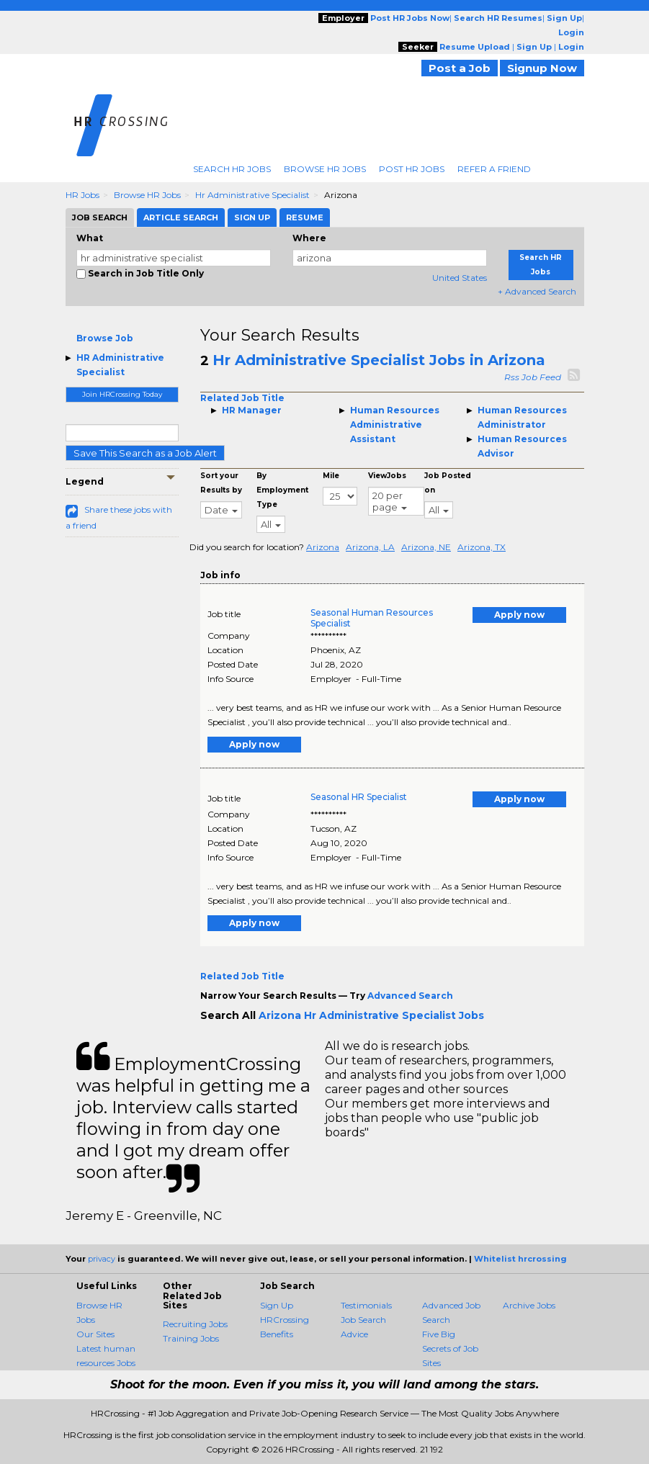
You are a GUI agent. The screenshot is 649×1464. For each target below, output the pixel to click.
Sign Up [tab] (252, 217)
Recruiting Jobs (195, 1324)
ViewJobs (387, 475)
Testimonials (366, 1305)
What (89, 238)
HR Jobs (82, 194)
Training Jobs (191, 1338)
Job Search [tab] (99, 217)
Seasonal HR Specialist (358, 796)
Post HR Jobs (411, 168)
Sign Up (276, 1305)
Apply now (519, 614)
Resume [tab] (304, 217)
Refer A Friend (494, 168)
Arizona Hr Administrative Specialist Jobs (371, 1015)
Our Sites (95, 1334)
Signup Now (542, 68)
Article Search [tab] (180, 217)
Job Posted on (447, 483)
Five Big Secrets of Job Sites (450, 1348)
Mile (331, 475)
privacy (101, 1259)
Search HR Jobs (232, 168)
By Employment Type (282, 490)
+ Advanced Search (537, 291)
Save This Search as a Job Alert (145, 453)
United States (459, 277)
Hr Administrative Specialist (252, 194)
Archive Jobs (529, 1305)
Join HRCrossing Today (122, 394)
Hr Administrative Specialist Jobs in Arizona (378, 360)
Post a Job (460, 68)
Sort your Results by (221, 483)
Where (309, 238)
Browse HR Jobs (325, 168)
